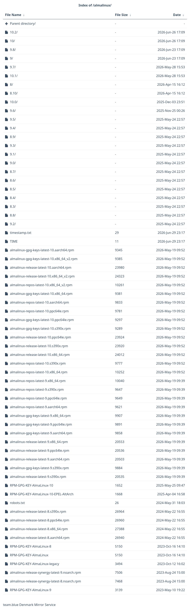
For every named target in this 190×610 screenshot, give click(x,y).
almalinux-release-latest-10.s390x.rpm (39, 346)
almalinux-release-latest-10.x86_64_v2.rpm (42, 276)
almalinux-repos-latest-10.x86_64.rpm (38, 372)
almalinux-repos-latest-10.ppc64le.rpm (39, 311)
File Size (121, 15)
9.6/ (13, 110)
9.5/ (13, 119)
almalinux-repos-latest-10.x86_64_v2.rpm (41, 285)
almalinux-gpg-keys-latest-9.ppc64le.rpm (41, 424)
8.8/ (13, 215)
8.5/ (13, 189)
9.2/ (13, 224)
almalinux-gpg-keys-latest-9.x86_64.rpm (40, 415)
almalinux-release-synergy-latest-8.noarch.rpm (45, 581)
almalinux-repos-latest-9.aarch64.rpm (38, 407)
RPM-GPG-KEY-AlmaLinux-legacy (34, 564)
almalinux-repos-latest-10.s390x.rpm (38, 363)
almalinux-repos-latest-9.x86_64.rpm (37, 381)
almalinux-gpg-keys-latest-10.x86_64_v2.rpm (43, 259)
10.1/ (14, 76)
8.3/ (13, 206)
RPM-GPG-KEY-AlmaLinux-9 (30, 590)
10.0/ (14, 102)
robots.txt (17, 503)
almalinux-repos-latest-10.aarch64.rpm (39, 302)
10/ (12, 41)
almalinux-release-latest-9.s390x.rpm (38, 476)
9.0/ (13, 163)
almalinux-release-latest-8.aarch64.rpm (40, 537)
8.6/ (13, 180)
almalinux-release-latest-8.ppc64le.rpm (39, 520)
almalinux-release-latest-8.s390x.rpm (38, 511)
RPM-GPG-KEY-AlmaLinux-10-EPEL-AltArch (41, 494)
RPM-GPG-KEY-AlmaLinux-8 (30, 546)
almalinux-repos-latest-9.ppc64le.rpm (38, 398)
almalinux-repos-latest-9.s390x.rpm (37, 389)
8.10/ (14, 93)
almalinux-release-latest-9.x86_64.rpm (39, 442)
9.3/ (13, 145)
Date (177, 15)
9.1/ (13, 154)
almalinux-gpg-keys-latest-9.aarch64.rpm (41, 433)
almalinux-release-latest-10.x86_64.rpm (40, 354)
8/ (11, 84)
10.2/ (14, 32)
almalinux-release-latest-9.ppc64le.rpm (39, 450)
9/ (11, 58)
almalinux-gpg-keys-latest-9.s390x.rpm (39, 468)
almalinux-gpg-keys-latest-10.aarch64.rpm (42, 250)
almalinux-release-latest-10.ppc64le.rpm (40, 337)
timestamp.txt (20, 232)
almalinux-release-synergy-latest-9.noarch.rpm (45, 572)
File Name (13, 15)
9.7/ (13, 67)
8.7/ (13, 171)
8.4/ (13, 198)
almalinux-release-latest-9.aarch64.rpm (40, 459)
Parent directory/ (23, 23)
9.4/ (13, 128)
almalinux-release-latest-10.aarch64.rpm (40, 267)
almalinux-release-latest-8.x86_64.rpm (39, 529)
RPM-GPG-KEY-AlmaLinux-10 (31, 485)
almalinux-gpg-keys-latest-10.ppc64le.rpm (42, 320)
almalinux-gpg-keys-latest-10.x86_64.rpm (41, 293)
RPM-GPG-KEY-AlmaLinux (29, 555)
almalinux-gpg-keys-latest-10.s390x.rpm (40, 328)
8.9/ (13, 137)
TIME (14, 241)
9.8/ (13, 49)
